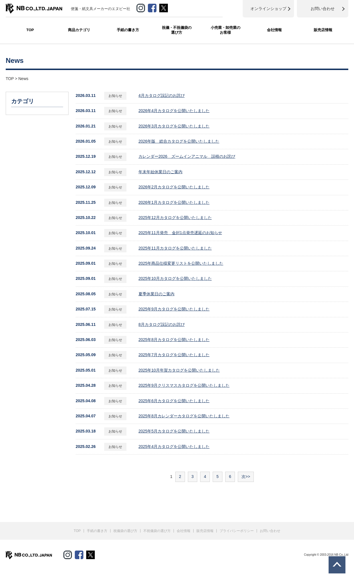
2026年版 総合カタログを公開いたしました (178, 141)
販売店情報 (323, 30)
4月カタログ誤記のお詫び (161, 95)
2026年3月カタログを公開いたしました (174, 126)
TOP (30, 30)
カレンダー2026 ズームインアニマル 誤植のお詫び (186, 156)
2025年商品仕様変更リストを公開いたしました (180, 263)
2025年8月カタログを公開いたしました (174, 339)
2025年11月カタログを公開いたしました (175, 248)
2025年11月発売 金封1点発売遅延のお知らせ (180, 232)
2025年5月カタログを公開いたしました (174, 431)
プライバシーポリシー (237, 531)
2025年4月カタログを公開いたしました (174, 446)
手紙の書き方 (128, 30)
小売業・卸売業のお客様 (225, 30)
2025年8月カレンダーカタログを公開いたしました (184, 416)
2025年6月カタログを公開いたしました (174, 400)
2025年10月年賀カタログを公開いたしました (179, 370)
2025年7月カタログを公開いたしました (174, 354)
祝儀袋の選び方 (125, 531)
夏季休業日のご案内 (156, 294)
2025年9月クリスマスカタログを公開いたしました (184, 385)
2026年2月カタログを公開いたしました (174, 187)
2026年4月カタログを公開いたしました (174, 110)
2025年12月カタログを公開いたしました (175, 217)
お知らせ (115, 96)
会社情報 (274, 30)
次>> (246, 476)
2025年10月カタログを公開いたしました (175, 278)
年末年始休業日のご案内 (160, 172)
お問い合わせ (270, 531)
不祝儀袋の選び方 (157, 531)
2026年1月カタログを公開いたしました (174, 202)
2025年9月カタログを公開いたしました (174, 309)
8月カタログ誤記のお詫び (161, 324)
